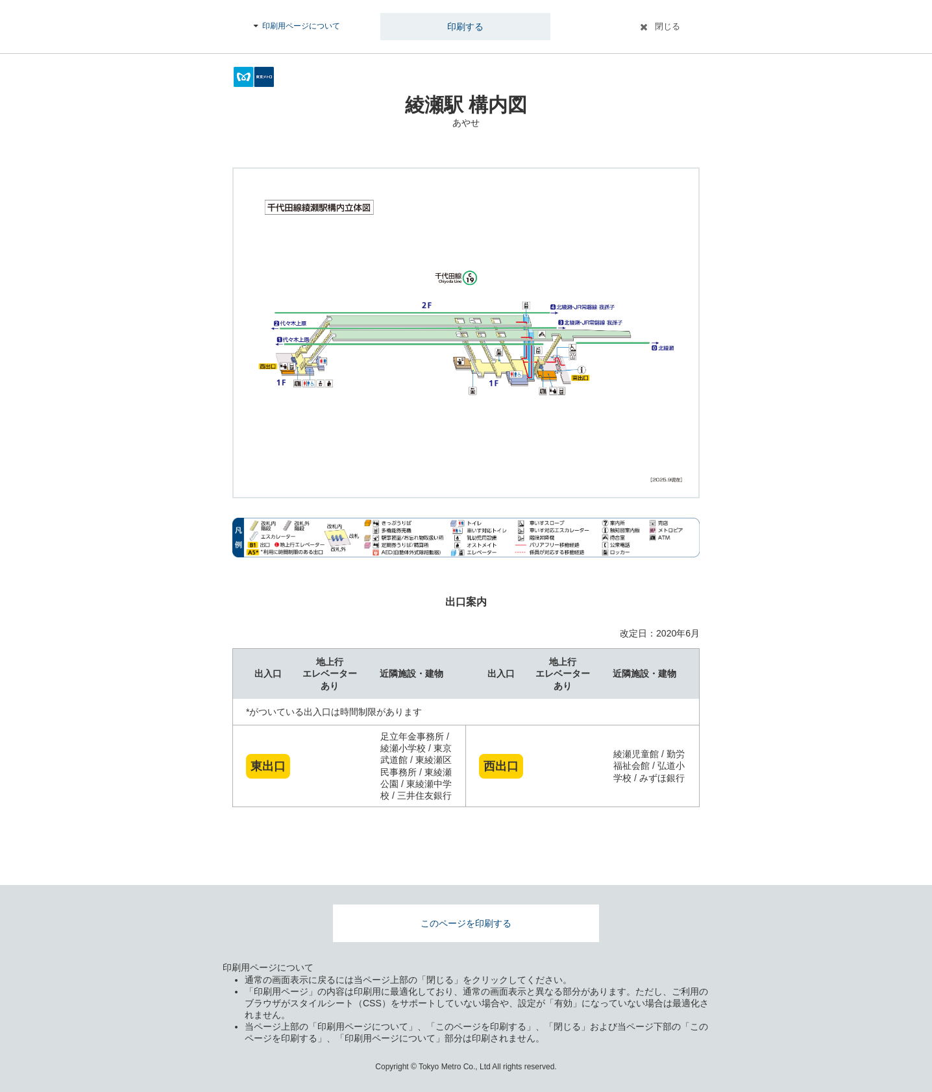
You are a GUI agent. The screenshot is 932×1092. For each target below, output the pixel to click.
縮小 (675, 474)
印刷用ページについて (301, 25)
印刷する (465, 26)
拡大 (675, 448)
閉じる (667, 26)
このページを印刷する (466, 923)
